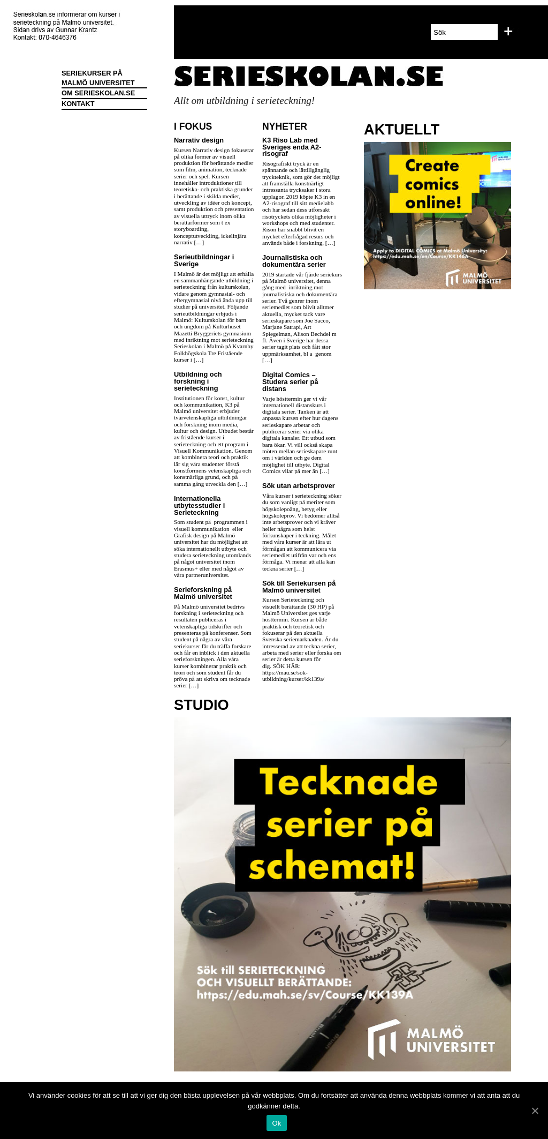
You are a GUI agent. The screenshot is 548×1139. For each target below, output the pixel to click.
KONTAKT (78, 104)
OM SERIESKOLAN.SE (98, 93)
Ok (276, 1123)
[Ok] (534, 1110)
